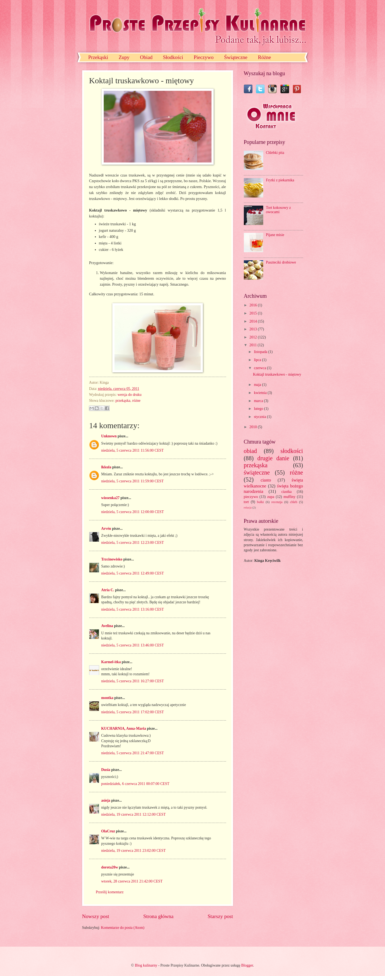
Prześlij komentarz (110, 892)
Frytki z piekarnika (280, 180)
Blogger (247, 965)
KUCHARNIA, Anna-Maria (123, 728)
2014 (253, 321)
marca (259, 401)
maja (258, 385)
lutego (259, 409)
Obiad (146, 57)
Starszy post (220, 916)
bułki (260, 502)
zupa (270, 497)
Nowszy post (95, 916)
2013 (253, 329)
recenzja (276, 502)
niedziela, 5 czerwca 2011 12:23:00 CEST (132, 543)
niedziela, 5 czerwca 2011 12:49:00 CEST (132, 573)
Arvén (106, 529)
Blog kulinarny (146, 965)
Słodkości (173, 57)
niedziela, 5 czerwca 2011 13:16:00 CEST (132, 609)
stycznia (260, 417)
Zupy (124, 57)
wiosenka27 (110, 498)
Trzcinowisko (112, 559)
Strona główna (158, 916)
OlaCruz (108, 831)
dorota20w (109, 867)
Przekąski (98, 57)
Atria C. (107, 590)
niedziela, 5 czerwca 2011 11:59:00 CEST (132, 481)
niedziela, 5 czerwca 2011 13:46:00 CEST (132, 645)
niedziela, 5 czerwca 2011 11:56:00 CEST (132, 450)
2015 (253, 313)
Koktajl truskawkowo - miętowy (277, 374)
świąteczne (257, 472)
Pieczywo (204, 57)
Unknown (109, 436)
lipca (258, 360)
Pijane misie (275, 235)
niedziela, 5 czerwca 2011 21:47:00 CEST (132, 753)
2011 (253, 345)
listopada (261, 352)
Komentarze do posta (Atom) (122, 928)
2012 (253, 337)
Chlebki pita (275, 153)
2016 (253, 305)
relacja (248, 507)
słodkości (291, 451)
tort (246, 502)
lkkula (106, 467)
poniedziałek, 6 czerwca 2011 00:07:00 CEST (135, 784)
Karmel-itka (111, 662)
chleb (293, 502)
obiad (250, 451)
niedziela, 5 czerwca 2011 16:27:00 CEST (132, 681)
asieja (105, 800)
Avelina (107, 626)
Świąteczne (236, 57)
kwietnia (261, 393)
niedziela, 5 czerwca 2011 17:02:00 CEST (132, 712)
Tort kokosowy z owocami (278, 210)
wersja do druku (129, 395)
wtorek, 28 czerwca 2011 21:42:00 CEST (132, 881)
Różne (264, 57)
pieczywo (251, 497)
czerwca (260, 368)
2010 (253, 427)
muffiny (289, 497)
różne (136, 401)
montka (107, 698)
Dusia (105, 770)
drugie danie (273, 458)
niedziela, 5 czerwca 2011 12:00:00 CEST (132, 512)
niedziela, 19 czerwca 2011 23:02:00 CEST (133, 851)
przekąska (123, 401)
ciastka (286, 492)
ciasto (266, 480)
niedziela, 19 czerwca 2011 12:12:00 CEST (133, 814)
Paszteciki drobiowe (281, 262)
